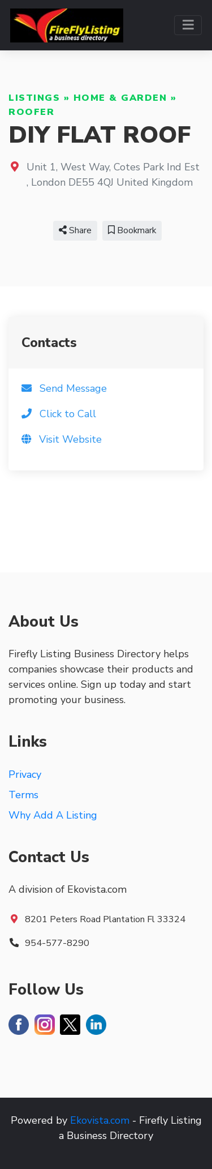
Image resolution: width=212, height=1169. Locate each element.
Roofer (31, 112)
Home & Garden (120, 98)
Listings (34, 98)
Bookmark (132, 230)
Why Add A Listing (52, 815)
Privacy (24, 774)
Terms (23, 795)
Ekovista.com (99, 1120)
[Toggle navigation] (188, 25)
